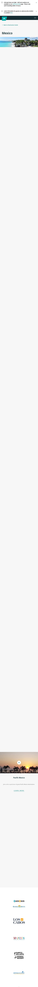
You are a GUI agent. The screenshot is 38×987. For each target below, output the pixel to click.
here (11, 12)
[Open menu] (35, 18)
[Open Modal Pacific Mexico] (19, 762)
